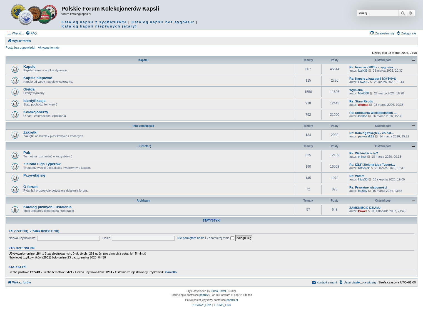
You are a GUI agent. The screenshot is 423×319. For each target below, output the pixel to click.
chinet (362, 156)
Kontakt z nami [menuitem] (324, 282)
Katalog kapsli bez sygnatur (162, 22)
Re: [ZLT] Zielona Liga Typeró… (372, 164)
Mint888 (363, 93)
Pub (26, 152)
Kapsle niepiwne (37, 78)
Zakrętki (30, 132)
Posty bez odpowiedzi (20, 47)
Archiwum (143, 200)
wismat (363, 104)
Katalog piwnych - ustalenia (47, 207)
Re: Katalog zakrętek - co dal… (371, 133)
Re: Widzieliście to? (363, 153)
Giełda (28, 89)
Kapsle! (143, 60)
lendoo (362, 116)
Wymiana (356, 90)
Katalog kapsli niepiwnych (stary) (99, 26)
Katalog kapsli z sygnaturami (94, 22)
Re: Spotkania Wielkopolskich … (373, 112)
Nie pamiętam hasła (190, 238)
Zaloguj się (18, 231)
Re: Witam (356, 176)
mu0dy (362, 190)
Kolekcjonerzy (35, 112)
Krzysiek (364, 168)
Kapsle (29, 66)
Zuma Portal (218, 291)
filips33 (362, 179)
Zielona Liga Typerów (42, 164)
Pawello (171, 272)
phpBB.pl (232, 300)
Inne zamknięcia (143, 125)
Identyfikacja (34, 101)
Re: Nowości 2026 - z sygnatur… (372, 67)
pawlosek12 (366, 136)
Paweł (362, 211)
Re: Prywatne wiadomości (368, 187)
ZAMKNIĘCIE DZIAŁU (364, 207)
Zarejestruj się (45, 231)
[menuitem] (31, 33)
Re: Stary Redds (361, 101)
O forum (30, 187)
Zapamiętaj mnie (220, 238)
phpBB (204, 295)
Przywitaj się (34, 175)
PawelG (363, 82)
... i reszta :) (143, 146)
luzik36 (362, 70)
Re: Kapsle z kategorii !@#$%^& (372, 78)
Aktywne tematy (48, 47)
